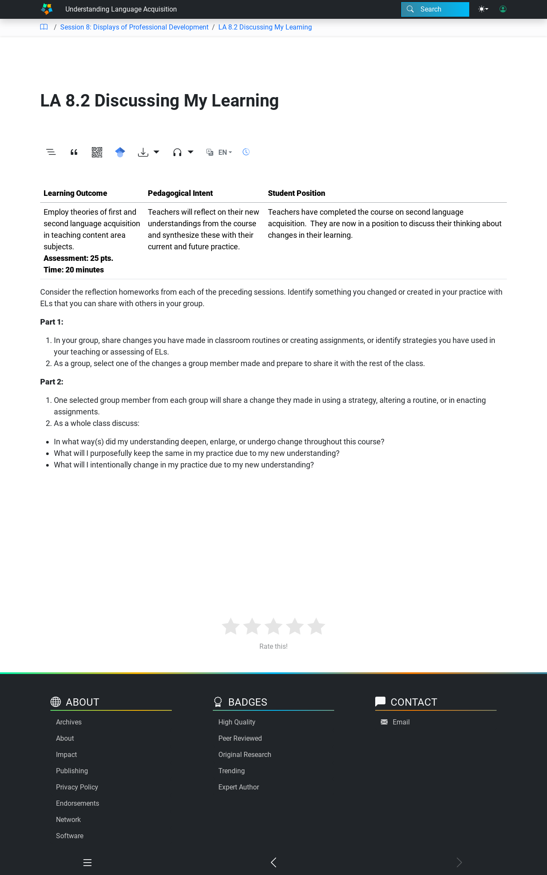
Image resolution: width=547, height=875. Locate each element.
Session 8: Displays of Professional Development (134, 27)
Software (69, 836)
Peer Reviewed (240, 738)
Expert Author (238, 787)
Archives (69, 722)
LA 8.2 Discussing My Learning (265, 27)
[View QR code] (97, 152)
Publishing (72, 771)
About (65, 738)
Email (401, 722)
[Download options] (148, 152)
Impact (66, 755)
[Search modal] (435, 9)
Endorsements (77, 803)
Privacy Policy (77, 787)
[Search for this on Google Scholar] (120, 152)
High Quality (237, 722)
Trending (231, 771)
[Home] (46, 9)
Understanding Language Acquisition (121, 9)
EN (222, 152)
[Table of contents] (43, 27)
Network (68, 820)
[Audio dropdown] (183, 152)
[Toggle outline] (51, 152)
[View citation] (74, 152)
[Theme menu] (483, 9)
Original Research (244, 755)
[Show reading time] (246, 152)
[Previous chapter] (274, 863)
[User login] (503, 9)
